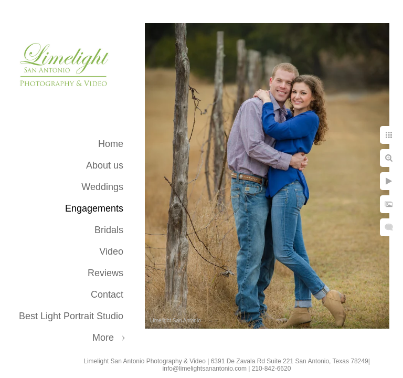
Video (111, 251)
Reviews (105, 273)
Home (110, 144)
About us (104, 165)
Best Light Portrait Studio (71, 316)
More (103, 337)
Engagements (94, 208)
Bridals (108, 230)
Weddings (102, 187)
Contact (107, 294)
